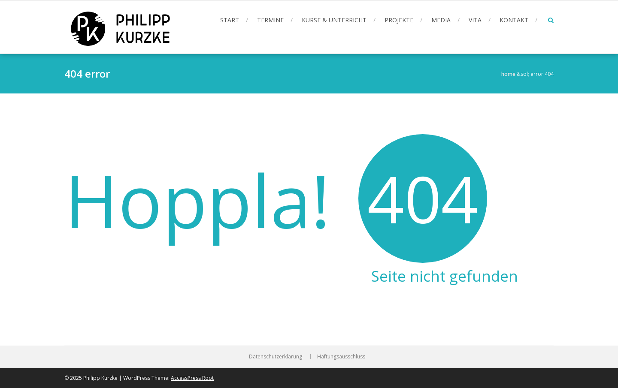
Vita (475, 20)
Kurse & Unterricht (334, 20)
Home (508, 74)
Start (229, 20)
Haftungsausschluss (341, 356)
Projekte (399, 20)
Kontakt (514, 20)
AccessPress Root (192, 378)
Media (441, 20)
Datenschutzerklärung (275, 356)
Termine (270, 20)
